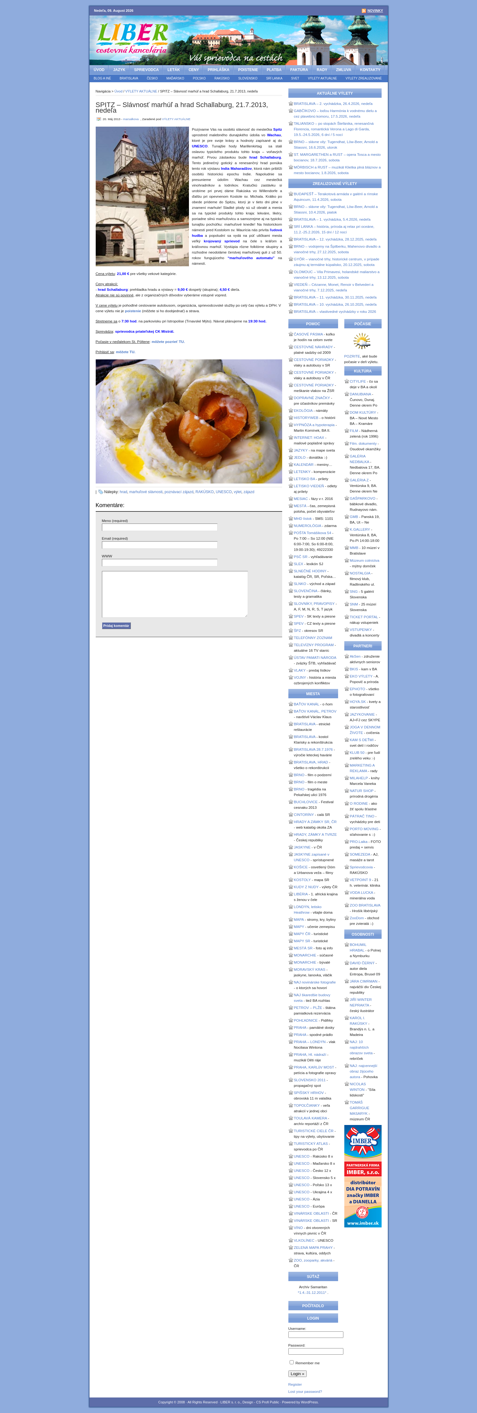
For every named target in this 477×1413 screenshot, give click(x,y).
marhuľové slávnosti (146, 492)
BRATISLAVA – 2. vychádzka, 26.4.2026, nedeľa (333, 103)
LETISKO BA (304, 479)
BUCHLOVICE (306, 802)
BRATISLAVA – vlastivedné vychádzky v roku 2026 (335, 311)
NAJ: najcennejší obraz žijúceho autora (364, 1071)
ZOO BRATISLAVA (365, 905)
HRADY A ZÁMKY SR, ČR (315, 822)
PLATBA (274, 70)
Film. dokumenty (363, 443)
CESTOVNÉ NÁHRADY (313, 347)
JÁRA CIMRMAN (364, 981)
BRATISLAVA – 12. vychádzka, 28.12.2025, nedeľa (335, 239)
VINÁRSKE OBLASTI (311, 1213)
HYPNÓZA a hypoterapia (314, 425)
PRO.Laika (359, 841)
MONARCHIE (305, 955)
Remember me (308, 1363)
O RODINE (359, 803)
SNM (354, 604)
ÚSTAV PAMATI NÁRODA (315, 657)
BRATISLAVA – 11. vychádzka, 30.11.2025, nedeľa (335, 297)
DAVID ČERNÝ (362, 963)
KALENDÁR (304, 464)
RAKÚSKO (222, 78)
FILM (354, 431)
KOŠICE (301, 867)
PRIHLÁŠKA (218, 70)
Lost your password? (305, 1391)
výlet (237, 492)
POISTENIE (248, 70)
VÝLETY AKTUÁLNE (322, 78)
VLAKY (300, 670)
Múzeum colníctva (364, 560)
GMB (354, 517)
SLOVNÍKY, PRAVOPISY (314, 603)
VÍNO (298, 1228)
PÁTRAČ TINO (362, 816)
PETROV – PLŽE (308, 1008)
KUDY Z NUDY (306, 887)
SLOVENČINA (305, 591)
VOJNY (300, 677)
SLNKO (300, 584)
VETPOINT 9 (360, 880)
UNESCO (224, 492)
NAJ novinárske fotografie (315, 982)
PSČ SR (301, 557)
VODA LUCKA (361, 892)
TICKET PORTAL (364, 617)
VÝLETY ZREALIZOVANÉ (364, 78)
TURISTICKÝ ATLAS (311, 1143)
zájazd (249, 492)
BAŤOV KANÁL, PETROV (315, 711)
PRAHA (300, 1027)
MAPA (299, 919)
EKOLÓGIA (303, 410)
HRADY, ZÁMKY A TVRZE (315, 834)
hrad (123, 492)
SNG (354, 591)
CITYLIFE (358, 381)
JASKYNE (302, 847)
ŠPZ (297, 630)
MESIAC (301, 499)
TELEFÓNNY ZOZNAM (313, 638)
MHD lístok (303, 518)
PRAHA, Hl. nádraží (310, 1054)
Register (295, 1384)
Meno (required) (115, 521)
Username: (297, 1328)
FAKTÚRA (299, 70)
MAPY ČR (302, 934)
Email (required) (115, 538)
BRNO (299, 775)
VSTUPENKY (361, 630)
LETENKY (302, 472)
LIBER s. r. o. (230, 1402)
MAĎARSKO (175, 78)
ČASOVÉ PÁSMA (308, 334)
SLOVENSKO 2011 (310, 1080)
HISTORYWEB (306, 418)
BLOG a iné (102, 78)
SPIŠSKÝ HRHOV (309, 1093)
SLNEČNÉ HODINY (310, 571)
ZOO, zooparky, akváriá (313, 1260)
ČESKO (152, 78)
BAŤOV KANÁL (306, 704)
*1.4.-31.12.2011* (312, 1292)
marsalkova (131, 119)
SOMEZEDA (360, 854)
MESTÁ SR (303, 948)
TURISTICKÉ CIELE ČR (314, 1131)
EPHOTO (357, 689)
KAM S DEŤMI (362, 740)
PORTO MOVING (364, 829)
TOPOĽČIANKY (307, 1105)
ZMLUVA (343, 70)
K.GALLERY (360, 529)
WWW (107, 556)
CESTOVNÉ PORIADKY (314, 360)
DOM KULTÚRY (363, 412)
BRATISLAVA (129, 78)
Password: (296, 1345)
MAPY (299, 927)
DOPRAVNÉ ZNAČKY (312, 398)
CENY (194, 70)
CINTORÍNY (304, 814)
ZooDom (357, 918)
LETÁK (173, 70)
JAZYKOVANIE (362, 714)
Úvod (99, 70)
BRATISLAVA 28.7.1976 (313, 749)
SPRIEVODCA (146, 70)
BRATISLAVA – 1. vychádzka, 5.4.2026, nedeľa (332, 219)
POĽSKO (199, 78)
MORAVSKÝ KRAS (309, 969)
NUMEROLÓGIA (307, 526)
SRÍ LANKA (274, 78)
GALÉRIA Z (359, 480)
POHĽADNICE (306, 1020)
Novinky (375, 10)
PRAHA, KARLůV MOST (314, 1067)
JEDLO (300, 457)
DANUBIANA (360, 394)
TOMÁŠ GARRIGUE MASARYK (359, 1108)
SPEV (299, 616)
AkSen (355, 656)
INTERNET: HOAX (309, 437)
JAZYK (119, 70)
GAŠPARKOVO (362, 498)
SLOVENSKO (248, 78)
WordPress (309, 1402)
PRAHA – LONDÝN (310, 1042)
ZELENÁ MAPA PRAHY (313, 1247)
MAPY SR (302, 941)
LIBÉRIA (301, 894)
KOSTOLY (302, 880)
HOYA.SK (358, 702)
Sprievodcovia (361, 867)
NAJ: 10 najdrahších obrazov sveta (361, 1047)
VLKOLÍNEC (304, 1240)
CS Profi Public (267, 1402)
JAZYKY (301, 450)
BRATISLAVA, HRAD (311, 762)
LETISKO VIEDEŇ (309, 486)
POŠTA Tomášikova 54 (312, 533)
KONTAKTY (370, 70)
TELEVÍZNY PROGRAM (314, 645)
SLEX (298, 564)
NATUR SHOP (362, 791)
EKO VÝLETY (361, 676)
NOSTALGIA (360, 573)
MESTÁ (300, 506)
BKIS (354, 669)
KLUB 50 (357, 752)
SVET (295, 78)
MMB (354, 548)
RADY (322, 70)
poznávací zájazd (179, 492)
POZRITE (352, 356)
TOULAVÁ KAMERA (310, 1118)
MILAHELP (359, 778)
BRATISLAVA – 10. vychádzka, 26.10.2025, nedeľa (335, 304)
